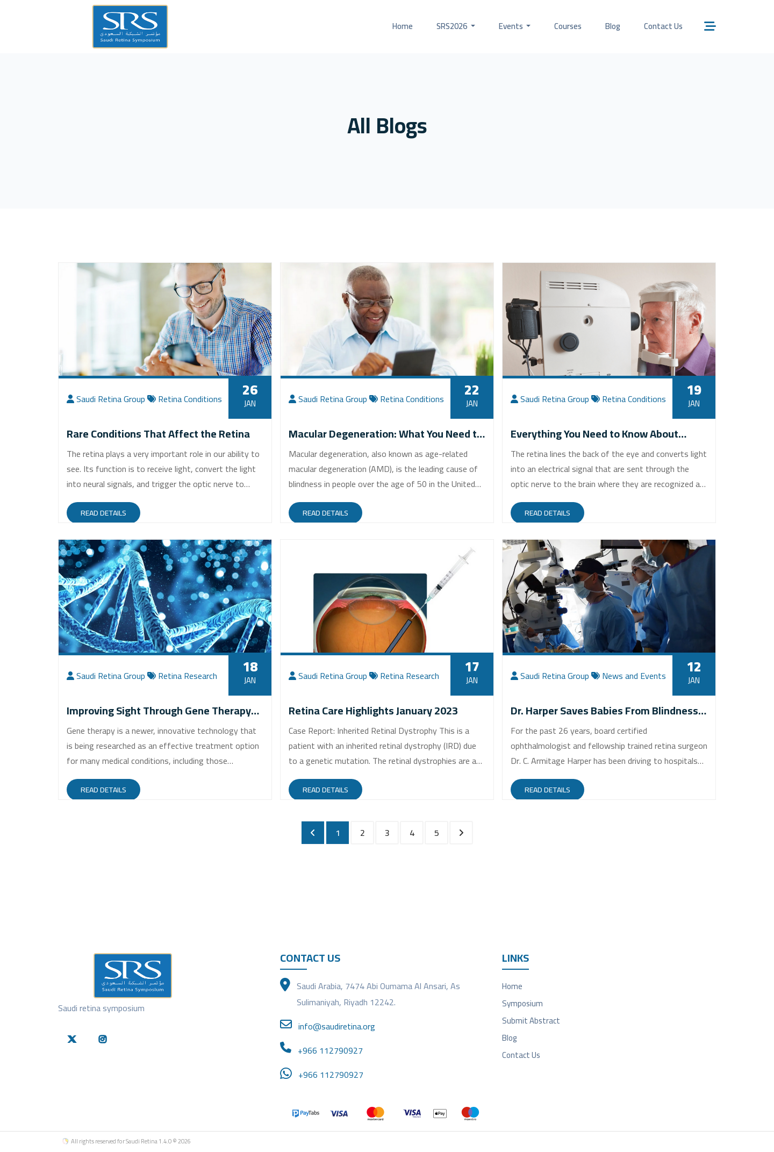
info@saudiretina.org (336, 1026)
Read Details (103, 513)
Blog (612, 26)
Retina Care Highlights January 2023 (373, 710)
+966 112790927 (330, 1050)
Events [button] (512, 26)
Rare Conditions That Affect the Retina (158, 433)
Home (402, 26)
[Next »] (461, 832)
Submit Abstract (531, 1020)
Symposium (522, 1003)
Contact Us (663, 26)
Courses (568, 26)
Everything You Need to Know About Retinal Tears (594, 440)
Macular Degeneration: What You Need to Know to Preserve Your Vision (386, 440)
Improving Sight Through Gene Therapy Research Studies (159, 717)
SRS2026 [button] (452, 26)
